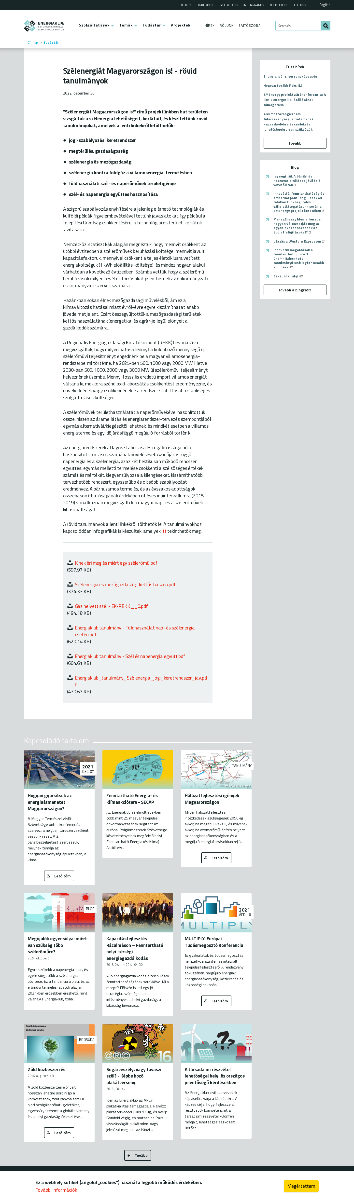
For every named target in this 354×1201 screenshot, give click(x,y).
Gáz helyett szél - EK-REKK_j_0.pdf (111, 606)
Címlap (33, 42)
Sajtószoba (250, 25)
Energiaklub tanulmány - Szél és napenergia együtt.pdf (130, 656)
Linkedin (205, 4)
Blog (186, 4)
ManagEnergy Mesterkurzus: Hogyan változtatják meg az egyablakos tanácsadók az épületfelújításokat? (297, 225)
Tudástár (151, 25)
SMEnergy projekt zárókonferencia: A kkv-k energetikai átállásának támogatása (295, 99)
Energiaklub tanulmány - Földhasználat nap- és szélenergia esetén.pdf (135, 631)
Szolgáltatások (94, 25)
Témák (126, 25)
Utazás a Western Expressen (299, 241)
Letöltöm (62, 876)
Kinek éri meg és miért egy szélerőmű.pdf (116, 563)
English (325, 4)
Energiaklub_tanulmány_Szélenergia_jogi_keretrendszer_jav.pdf (141, 681)
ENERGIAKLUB (44, 26)
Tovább (141, 1155)
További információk (56, 1191)
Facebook (229, 4)
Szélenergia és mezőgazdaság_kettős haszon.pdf (125, 584)
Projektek (180, 25)
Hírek (210, 25)
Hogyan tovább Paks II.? (283, 85)
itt (164, 531)
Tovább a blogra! (295, 290)
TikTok (299, 4)
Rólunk (227, 25)
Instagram (254, 4)
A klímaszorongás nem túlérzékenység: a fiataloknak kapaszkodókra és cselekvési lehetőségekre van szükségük (289, 121)
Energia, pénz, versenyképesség (290, 76)
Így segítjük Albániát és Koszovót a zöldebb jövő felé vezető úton (297, 180)
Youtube (278, 4)
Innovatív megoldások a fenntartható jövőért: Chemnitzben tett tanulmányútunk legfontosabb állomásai (298, 258)
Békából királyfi (288, 276)
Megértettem (301, 1187)
